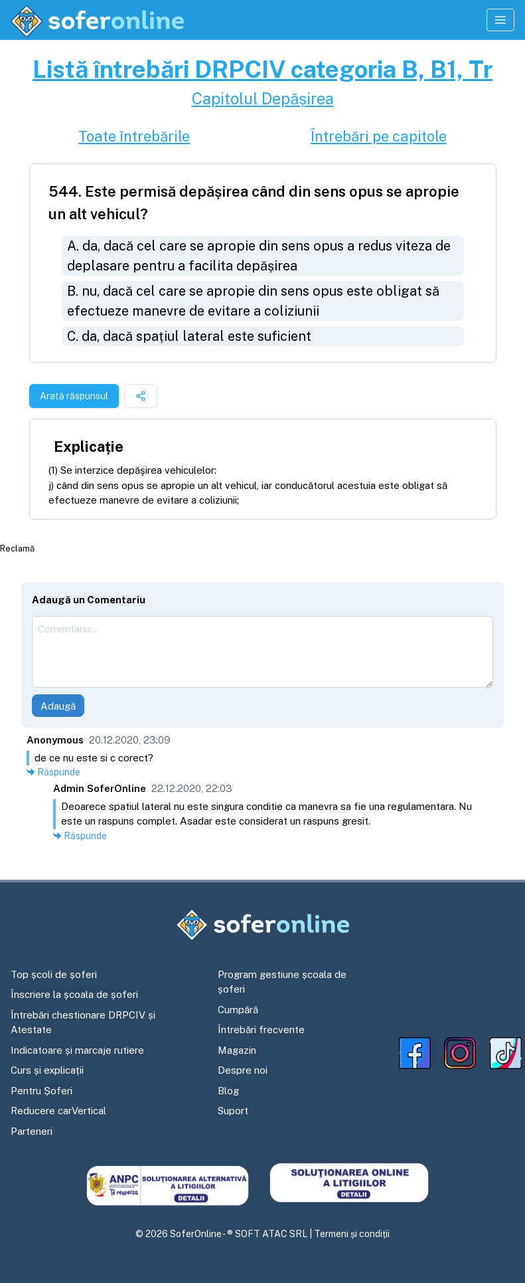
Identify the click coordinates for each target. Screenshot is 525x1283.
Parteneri (31, 1131)
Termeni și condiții (352, 1234)
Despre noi (242, 1070)
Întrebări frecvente (261, 1029)
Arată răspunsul (74, 396)
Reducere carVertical (58, 1110)
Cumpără (238, 1009)
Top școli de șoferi (54, 974)
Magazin (237, 1050)
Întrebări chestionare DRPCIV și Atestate (83, 1022)
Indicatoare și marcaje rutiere (77, 1050)
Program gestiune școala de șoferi (282, 982)
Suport (233, 1110)
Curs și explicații (47, 1070)
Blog (228, 1090)
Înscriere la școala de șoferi (74, 994)
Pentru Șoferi (41, 1090)
